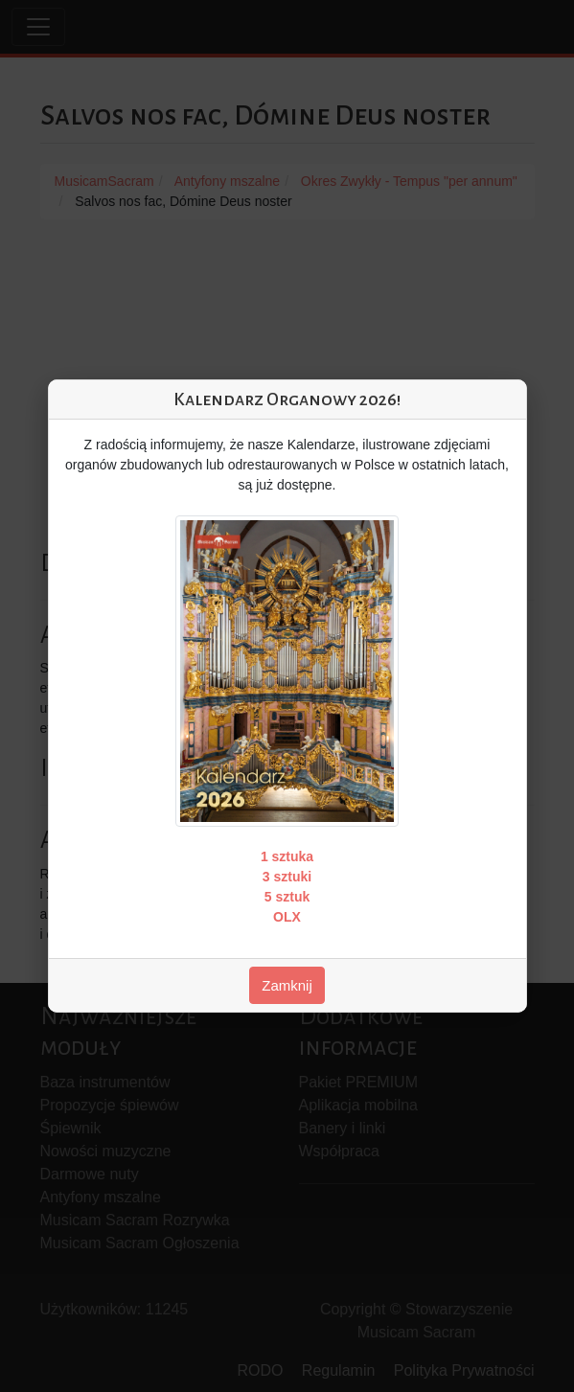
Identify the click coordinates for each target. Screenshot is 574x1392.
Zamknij (287, 985)
